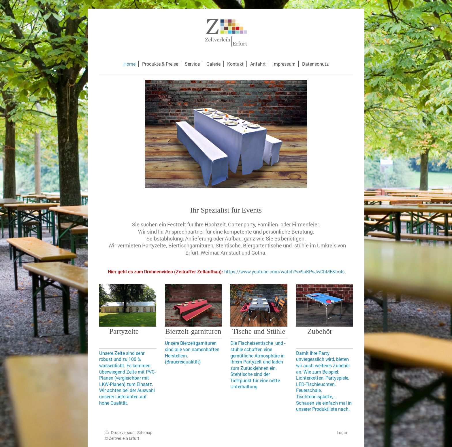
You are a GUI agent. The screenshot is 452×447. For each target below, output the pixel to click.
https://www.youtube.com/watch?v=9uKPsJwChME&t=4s (284, 271)
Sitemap (144, 432)
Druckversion (120, 432)
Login (342, 432)
